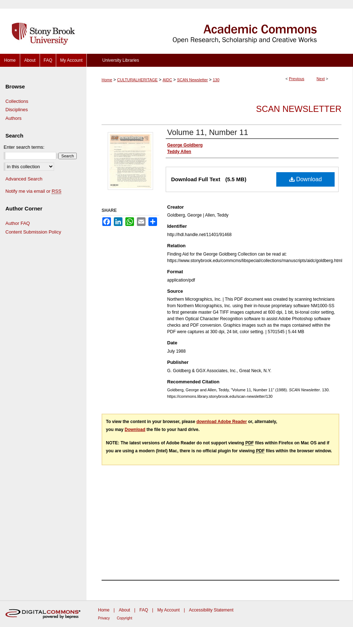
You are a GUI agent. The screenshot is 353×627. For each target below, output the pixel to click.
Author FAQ (17, 223)
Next (321, 79)
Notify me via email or (33, 191)
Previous (296, 79)
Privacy (104, 618)
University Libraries (120, 60)
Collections (16, 101)
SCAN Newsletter (192, 80)
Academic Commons (219, 27)
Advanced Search (24, 179)
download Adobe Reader (221, 421)
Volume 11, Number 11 (207, 132)
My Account (168, 610)
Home (107, 80)
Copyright (124, 618)
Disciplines (16, 109)
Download (305, 179)
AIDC (167, 80)
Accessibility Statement (211, 610)
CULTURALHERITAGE (137, 80)
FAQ (143, 610)
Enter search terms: (24, 147)
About (124, 610)
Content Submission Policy (33, 232)
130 (216, 80)
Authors (13, 118)
